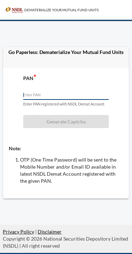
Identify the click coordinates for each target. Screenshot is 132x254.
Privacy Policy (18, 232)
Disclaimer (50, 232)
